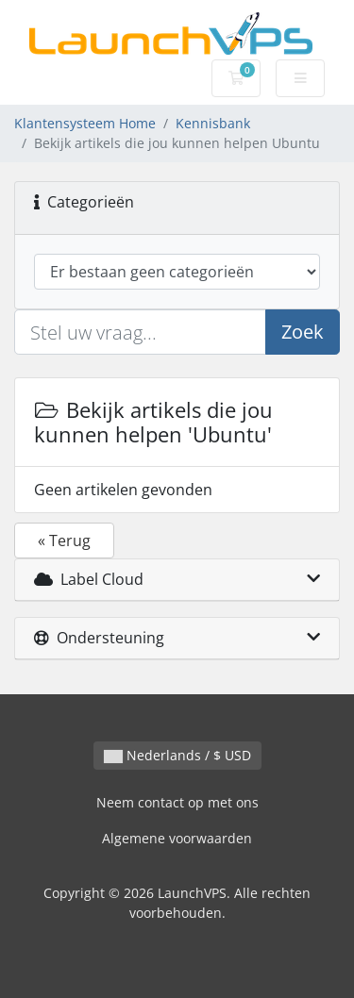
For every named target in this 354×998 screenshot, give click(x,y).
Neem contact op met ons (177, 802)
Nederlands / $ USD (177, 755)
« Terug (64, 540)
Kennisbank (213, 123)
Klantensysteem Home (85, 123)
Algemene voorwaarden (177, 838)
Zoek (302, 331)
